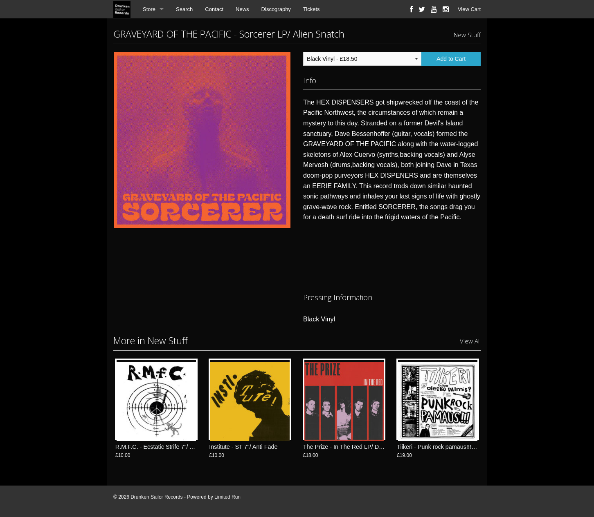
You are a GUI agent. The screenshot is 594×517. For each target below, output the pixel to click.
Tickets (311, 9)
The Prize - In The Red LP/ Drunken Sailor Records (370, 446)
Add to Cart (451, 59)
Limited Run (227, 497)
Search (184, 9)
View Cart (469, 9)
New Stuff (467, 35)
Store (149, 9)
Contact (214, 9)
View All (470, 341)
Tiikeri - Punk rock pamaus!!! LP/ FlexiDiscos (455, 446)
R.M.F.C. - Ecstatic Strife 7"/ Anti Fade (165, 446)
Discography (276, 9)
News (242, 9)
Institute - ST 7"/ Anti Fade (243, 446)
